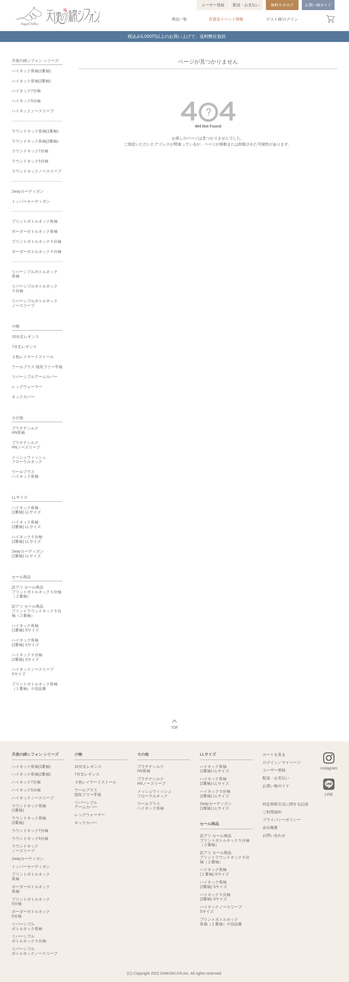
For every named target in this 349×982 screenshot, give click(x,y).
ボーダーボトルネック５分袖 (36, 251)
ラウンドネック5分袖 (30, 161)
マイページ (291, 762)
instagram (329, 768)
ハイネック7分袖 (26, 91)
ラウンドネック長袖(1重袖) (35, 131)
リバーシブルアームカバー (35, 376)
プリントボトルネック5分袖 (31, 901)
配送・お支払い (246, 5)
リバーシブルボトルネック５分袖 (35, 288)
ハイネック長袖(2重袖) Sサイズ (25, 642)
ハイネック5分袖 (26, 101)
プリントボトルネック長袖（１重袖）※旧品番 (35, 686)
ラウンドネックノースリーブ (36, 171)
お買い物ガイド (318, 5)
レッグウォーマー (27, 386)
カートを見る (274, 754)
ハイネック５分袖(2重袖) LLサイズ (27, 539)
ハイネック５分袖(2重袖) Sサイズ (27, 657)
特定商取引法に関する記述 (285, 804)
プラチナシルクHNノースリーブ (26, 444)
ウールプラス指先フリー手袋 (87, 792)
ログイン (290, 19)
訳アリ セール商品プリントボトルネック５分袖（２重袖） (36, 592)
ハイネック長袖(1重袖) (31, 71)
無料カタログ (282, 5)
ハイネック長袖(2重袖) (31, 81)
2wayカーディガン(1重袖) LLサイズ (28, 553)
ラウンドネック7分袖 (30, 151)
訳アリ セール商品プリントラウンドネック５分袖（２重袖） (36, 611)
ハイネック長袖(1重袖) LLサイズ (26, 509)
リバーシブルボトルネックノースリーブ (35, 303)
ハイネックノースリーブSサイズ (33, 671)
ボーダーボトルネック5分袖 (31, 913)
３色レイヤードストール (33, 356)
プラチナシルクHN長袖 (25, 430)
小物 (15, 326)
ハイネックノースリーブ (33, 111)
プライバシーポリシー (282, 819)
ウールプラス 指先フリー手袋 (37, 367)
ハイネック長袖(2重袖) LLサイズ (26, 524)
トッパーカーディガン (31, 201)
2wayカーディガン (28, 191)
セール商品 (21, 577)
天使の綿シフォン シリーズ (35, 60)
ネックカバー (23, 397)
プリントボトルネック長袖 (35, 221)
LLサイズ (20, 497)
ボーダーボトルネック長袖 (35, 231)
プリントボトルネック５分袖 (36, 241)
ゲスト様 (274, 19)
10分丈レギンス (25, 336)
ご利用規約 (272, 812)
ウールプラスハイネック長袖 (25, 473)
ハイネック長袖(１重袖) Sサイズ (214, 871)
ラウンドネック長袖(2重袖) (35, 141)
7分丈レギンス (24, 346)
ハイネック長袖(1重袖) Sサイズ (25, 627)
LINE (329, 794)
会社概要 (270, 827)
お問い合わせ (274, 835)
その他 (17, 418)
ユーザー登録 (212, 5)
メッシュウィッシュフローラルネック (29, 459)
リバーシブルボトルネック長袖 (35, 273)
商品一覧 (179, 19)
